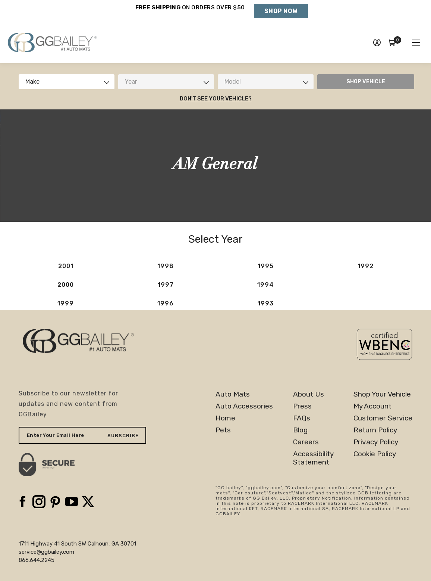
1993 (266, 303)
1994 (265, 284)
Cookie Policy (374, 454)
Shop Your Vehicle (382, 394)
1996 (165, 303)
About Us (308, 394)
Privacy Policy (375, 442)
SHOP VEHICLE (365, 81)
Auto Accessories (244, 406)
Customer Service (382, 418)
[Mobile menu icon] (416, 42)
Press (302, 406)
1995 (266, 266)
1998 (165, 266)
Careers (306, 442)
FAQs (301, 418)
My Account (372, 406)
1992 (366, 266)
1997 (166, 284)
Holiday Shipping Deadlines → (190, 15)
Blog (300, 430)
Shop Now (281, 11)
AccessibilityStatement (313, 458)
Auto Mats (233, 394)
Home (225, 418)
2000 (65, 284)
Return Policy (375, 430)
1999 (65, 303)
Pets (223, 430)
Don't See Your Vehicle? (216, 98)
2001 (65, 266)
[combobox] (66, 81)
